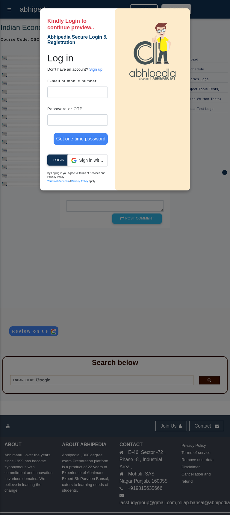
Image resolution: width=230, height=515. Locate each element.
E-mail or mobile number (72, 81)
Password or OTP (65, 109)
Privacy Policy (79, 181)
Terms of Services (58, 181)
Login (58, 160)
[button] (87, 160)
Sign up (95, 69)
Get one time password (80, 138)
